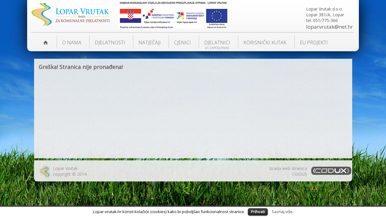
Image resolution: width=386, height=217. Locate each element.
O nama (71, 42)
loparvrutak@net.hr (329, 26)
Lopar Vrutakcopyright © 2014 (70, 171)
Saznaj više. (282, 211)
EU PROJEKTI (314, 42)
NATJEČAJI (149, 42)
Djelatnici (217, 42)
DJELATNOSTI (110, 42)
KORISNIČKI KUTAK (264, 42)
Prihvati (258, 211)
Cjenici (182, 42)
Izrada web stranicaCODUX (288, 171)
